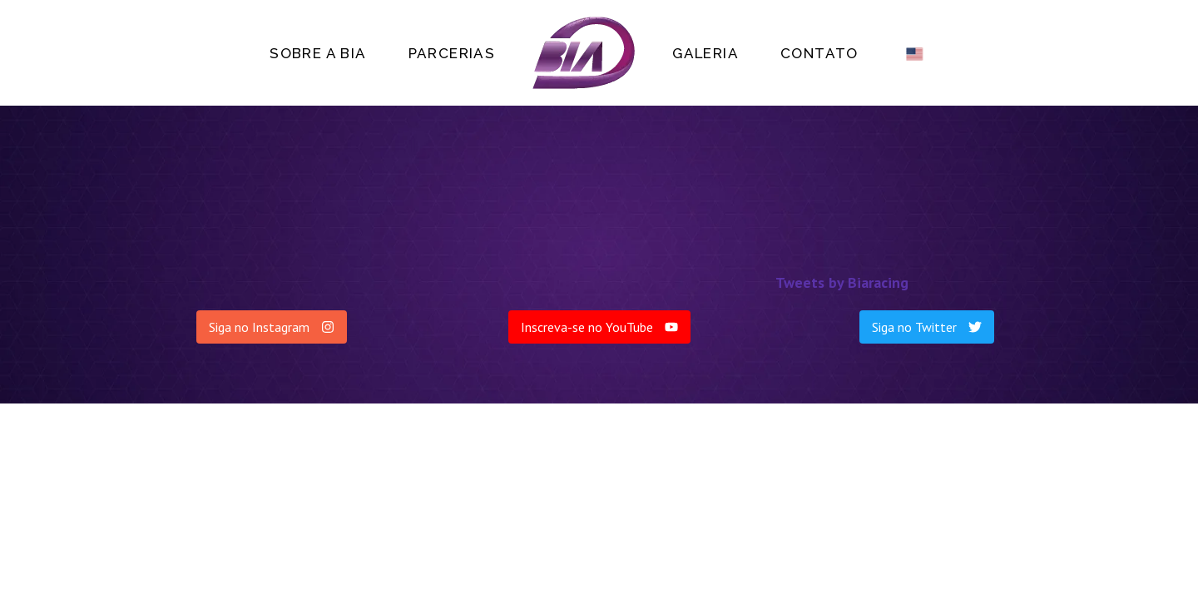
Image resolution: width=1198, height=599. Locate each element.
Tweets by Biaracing (841, 282)
